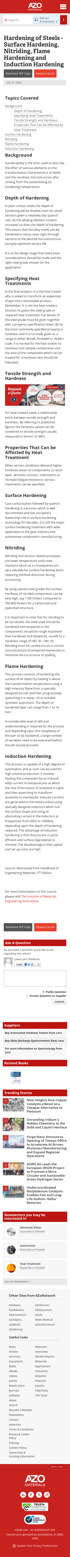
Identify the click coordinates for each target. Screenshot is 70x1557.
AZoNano (14, 1305)
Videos (13, 1376)
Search (13, 1405)
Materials (41, 1361)
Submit (59, 1001)
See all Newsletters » (18, 1281)
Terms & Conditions (21, 1429)
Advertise (15, 1424)
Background (13, 106)
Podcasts (40, 1381)
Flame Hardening (17, 144)
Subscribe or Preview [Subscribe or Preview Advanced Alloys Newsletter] (32, 1231)
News (12, 1347)
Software (14, 1395)
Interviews (41, 1351)
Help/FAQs (41, 1390)
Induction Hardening (19, 149)
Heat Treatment (30, 1263)
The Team (41, 1395)
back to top (58, 1466)
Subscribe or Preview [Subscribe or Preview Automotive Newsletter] (32, 1249)
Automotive (27, 1245)
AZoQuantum (43, 1310)
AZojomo (40, 1376)
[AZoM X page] (39, 1495)
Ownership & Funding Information (22, 1454)
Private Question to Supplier (48, 996)
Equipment (16, 1361)
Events (13, 1381)
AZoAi (38, 1315)
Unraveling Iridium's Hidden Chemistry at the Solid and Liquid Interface (47, 1123)
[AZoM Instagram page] (47, 1495)
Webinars (41, 1347)
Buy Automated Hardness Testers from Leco (33, 1033)
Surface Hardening (18, 134)
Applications (43, 1366)
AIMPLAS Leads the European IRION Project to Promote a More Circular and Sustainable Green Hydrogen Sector (46, 1172)
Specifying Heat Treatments (33, 115)
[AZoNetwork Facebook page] (31, 1495)
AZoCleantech (17, 1315)
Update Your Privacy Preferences (35, 1545)
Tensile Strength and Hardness (35, 120)
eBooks (13, 1371)
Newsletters (16, 1415)
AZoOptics (15, 1319)
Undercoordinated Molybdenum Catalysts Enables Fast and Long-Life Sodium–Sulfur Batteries (45, 1195)
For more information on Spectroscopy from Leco (33, 1050)
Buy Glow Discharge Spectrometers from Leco (34, 1040)
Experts (39, 1385)
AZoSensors (42, 1305)
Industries (41, 1371)
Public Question (56, 992)
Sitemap (14, 1443)
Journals (14, 1390)
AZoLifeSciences (45, 1324)
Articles (13, 1351)
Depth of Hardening (28, 111)
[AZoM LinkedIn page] (23, 1495)
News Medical (44, 1319)
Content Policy (18, 1447)
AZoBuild (14, 1324)
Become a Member (20, 1410)
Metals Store (17, 1385)
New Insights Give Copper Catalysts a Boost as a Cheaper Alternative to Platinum (47, 1105)
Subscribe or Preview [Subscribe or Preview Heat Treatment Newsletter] (32, 1267)
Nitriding (11, 139)
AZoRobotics (16, 1310)
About (12, 1400)
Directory (14, 1356)
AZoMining (15, 1329)
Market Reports (44, 1356)
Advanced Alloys (30, 1227)
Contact (13, 1419)
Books (12, 1366)
